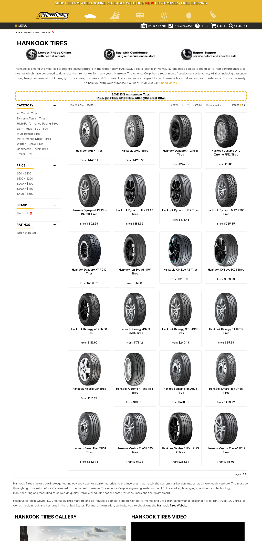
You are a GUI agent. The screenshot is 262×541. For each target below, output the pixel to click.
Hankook (24, 213)
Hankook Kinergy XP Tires (89, 388)
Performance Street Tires (34, 138)
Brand (38, 205)
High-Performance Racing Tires (37, 123)
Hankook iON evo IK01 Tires (226, 269)
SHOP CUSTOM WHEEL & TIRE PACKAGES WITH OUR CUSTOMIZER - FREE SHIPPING (131, 3)
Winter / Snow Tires (30, 144)
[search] (237, 26)
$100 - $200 (25, 178)
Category (38, 105)
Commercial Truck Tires (32, 149)
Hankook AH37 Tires (89, 150)
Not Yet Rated (26, 232)
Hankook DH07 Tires (134, 150)
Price (38, 165)
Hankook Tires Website (172, 505)
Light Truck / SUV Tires (32, 128)
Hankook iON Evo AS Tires (180, 269)
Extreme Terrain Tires (31, 118)
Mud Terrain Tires (28, 133)
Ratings (38, 224)
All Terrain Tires (27, 113)
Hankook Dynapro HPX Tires (180, 210)
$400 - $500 (25, 193)
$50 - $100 (24, 173)
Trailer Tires (25, 154)
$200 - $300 (25, 183)
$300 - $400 (25, 188)
